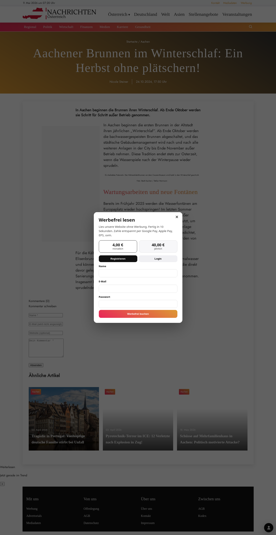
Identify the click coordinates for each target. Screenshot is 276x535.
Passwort (104, 297)
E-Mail (102, 281)
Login (157, 258)
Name (102, 266)
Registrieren (118, 258)
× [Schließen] (176, 217)
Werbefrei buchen (138, 313)
